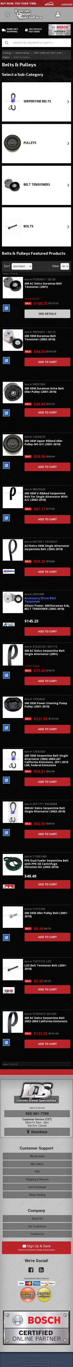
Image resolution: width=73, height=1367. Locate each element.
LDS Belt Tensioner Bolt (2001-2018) (46, 967)
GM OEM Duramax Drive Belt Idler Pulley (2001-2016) (44, 390)
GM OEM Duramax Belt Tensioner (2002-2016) (40, 337)
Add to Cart (47, 361)
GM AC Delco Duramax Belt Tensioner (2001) (43, 285)
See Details (47, 313)
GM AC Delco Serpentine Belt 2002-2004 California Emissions (46, 1019)
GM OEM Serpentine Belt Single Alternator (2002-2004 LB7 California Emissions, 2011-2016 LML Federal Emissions (46, 760)
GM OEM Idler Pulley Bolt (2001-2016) (46, 914)
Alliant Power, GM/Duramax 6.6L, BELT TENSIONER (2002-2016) (47, 607)
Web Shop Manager (42, 1365)
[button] (36, 42)
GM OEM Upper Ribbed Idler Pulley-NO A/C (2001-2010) (43, 442)
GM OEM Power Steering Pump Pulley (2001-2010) (46, 705)
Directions (37, 1132)
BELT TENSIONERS (37, 185)
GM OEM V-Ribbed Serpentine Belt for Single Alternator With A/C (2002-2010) (46, 497)
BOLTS (28, 226)
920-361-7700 (37, 1114)
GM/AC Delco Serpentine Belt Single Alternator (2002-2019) (45, 810)
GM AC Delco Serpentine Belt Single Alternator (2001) (45, 652)
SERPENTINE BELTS (37, 101)
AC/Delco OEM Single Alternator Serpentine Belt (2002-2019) (47, 547)
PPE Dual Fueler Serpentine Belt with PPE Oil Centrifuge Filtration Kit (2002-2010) (47, 864)
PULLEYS (30, 143)
